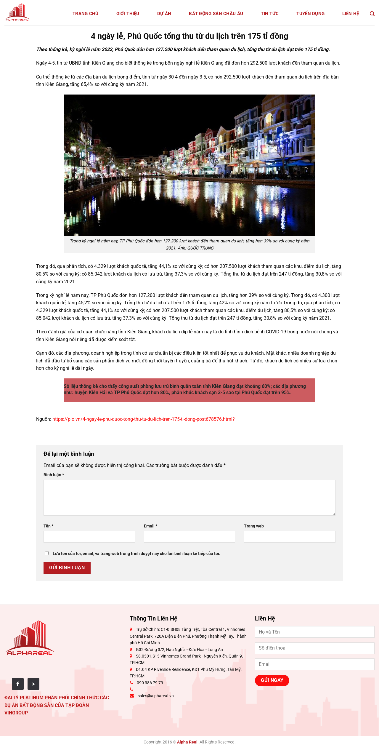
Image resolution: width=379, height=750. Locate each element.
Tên (48, 526)
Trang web (254, 526)
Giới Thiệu (127, 13)
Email (150, 526)
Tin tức (270, 13)
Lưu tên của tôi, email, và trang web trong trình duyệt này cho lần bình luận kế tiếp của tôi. (136, 553)
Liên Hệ (350, 13)
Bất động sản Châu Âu (216, 13)
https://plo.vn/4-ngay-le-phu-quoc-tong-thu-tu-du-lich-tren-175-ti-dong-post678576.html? (143, 419)
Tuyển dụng (310, 13)
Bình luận (54, 474)
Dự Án (164, 13)
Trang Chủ (86, 13)
